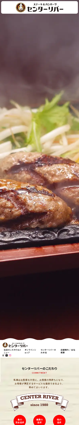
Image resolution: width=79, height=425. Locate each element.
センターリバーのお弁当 (48, 351)
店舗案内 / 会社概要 (68, 351)
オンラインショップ (30, 351)
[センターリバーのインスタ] (10, 355)
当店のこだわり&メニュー (12, 351)
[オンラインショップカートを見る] (3, 355)
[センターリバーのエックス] (6, 355)
